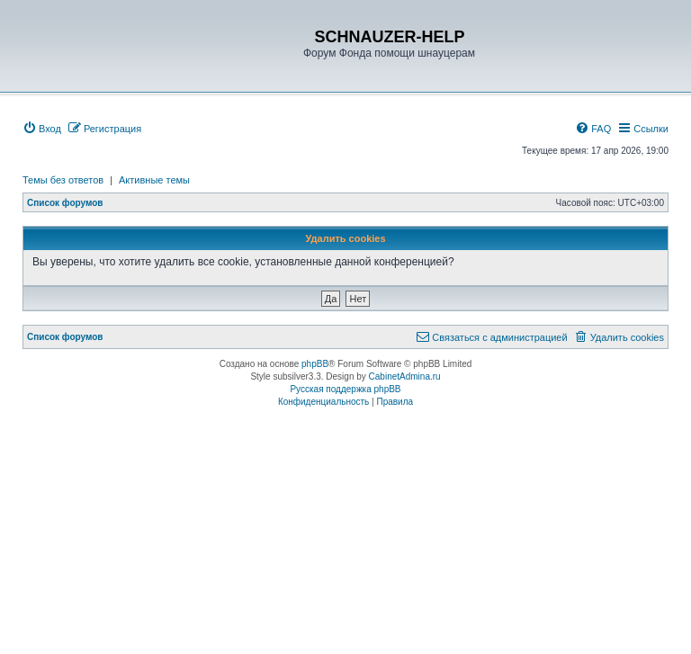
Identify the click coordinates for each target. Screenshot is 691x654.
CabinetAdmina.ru (405, 376)
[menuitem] (41, 128)
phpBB (314, 364)
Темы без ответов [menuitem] (62, 180)
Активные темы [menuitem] (154, 180)
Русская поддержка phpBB (345, 389)
